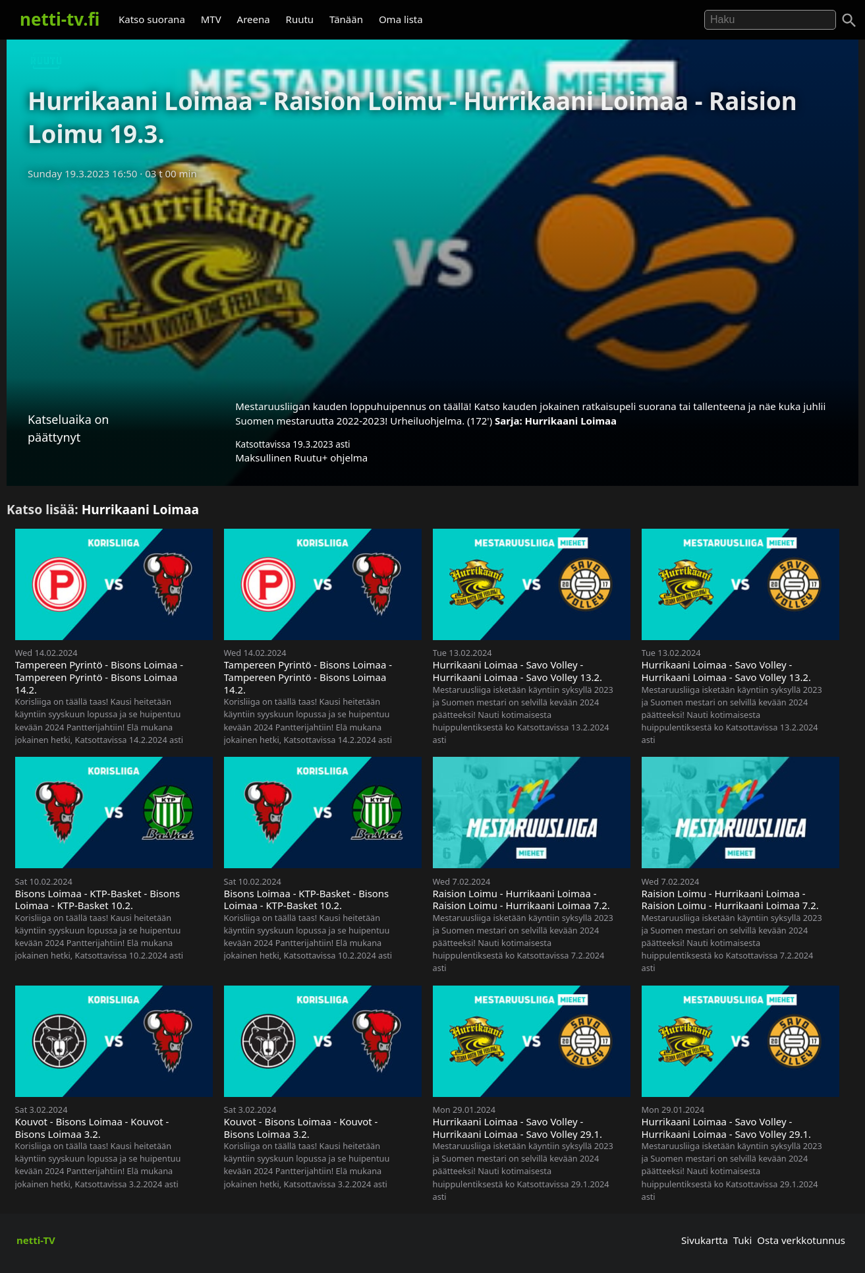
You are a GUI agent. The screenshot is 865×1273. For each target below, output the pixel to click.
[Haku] (849, 20)
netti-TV (35, 1240)
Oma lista (401, 19)
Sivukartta (704, 1240)
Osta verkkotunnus (801, 1240)
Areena (253, 19)
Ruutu (300, 19)
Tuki (742, 1240)
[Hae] (770, 20)
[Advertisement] (433, 285)
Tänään (346, 19)
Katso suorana (152, 19)
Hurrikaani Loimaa (571, 420)
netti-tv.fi (59, 19)
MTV (211, 19)
